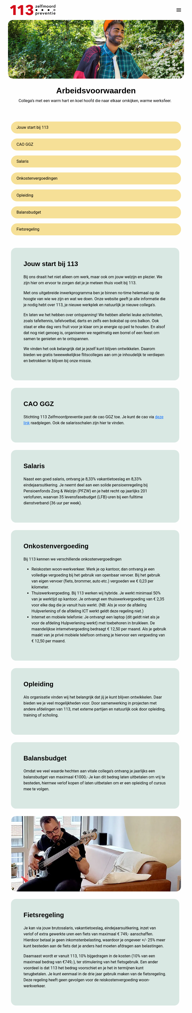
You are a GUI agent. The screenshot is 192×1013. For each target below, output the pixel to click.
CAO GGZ (24, 144)
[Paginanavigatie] (179, 10)
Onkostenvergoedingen (37, 178)
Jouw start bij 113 (32, 127)
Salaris (22, 161)
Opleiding (24, 195)
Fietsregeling (28, 229)
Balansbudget (28, 212)
